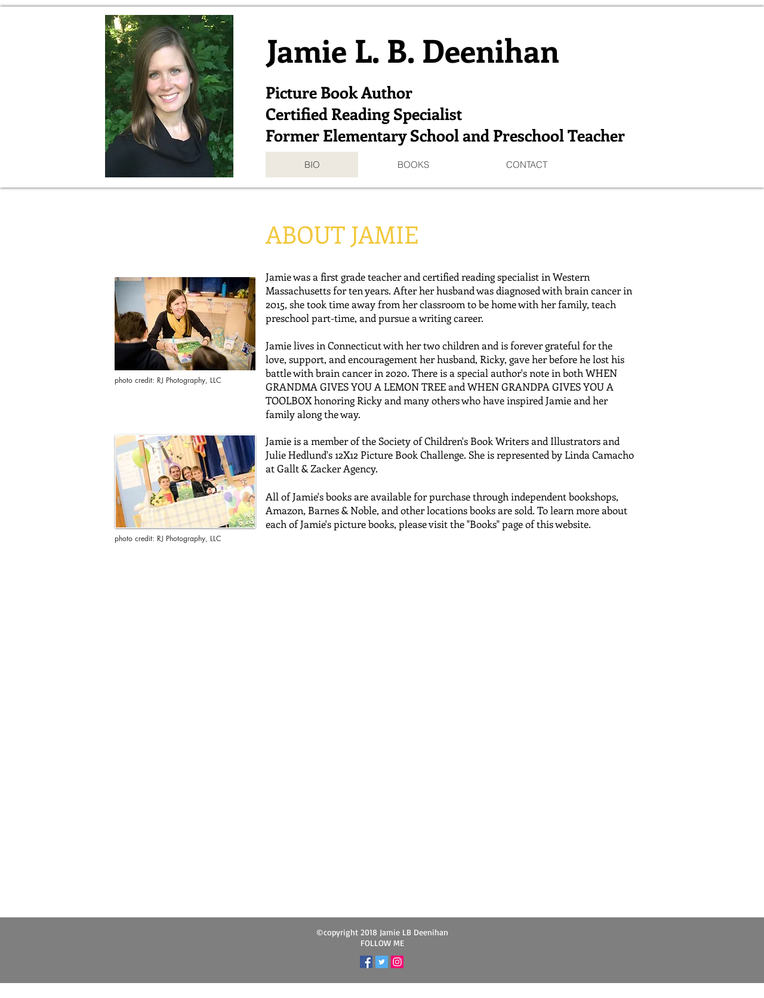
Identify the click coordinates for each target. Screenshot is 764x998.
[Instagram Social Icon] (397, 962)
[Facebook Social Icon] (366, 962)
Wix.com (456, 991)
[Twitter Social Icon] (381, 962)
